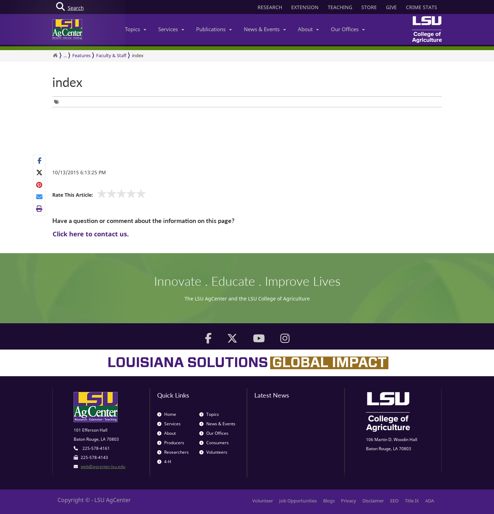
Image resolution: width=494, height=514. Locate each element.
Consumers (214, 443)
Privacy (348, 501)
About (308, 29)
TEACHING (340, 7)
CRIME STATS (421, 7)
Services (171, 29)
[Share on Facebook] (39, 161)
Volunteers (213, 452)
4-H (164, 462)
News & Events (265, 29)
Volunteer (262, 501)
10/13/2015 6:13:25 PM (79, 172)
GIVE (391, 7)
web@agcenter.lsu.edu (103, 466)
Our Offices (348, 29)
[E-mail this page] (39, 197)
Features (81, 55)
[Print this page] (39, 209)
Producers (170, 443)
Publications (214, 29)
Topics (135, 29)
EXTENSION (305, 7)
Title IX (412, 501)
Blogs (329, 501)
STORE (369, 7)
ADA (429, 501)
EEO (394, 501)
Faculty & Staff (111, 55)
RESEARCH (270, 7)
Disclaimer (373, 501)
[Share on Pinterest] (39, 184)
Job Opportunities (298, 501)
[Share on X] (39, 172)
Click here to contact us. (91, 234)
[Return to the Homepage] (55, 55)
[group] (58, 102)
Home (166, 414)
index (137, 55)
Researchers (173, 452)
